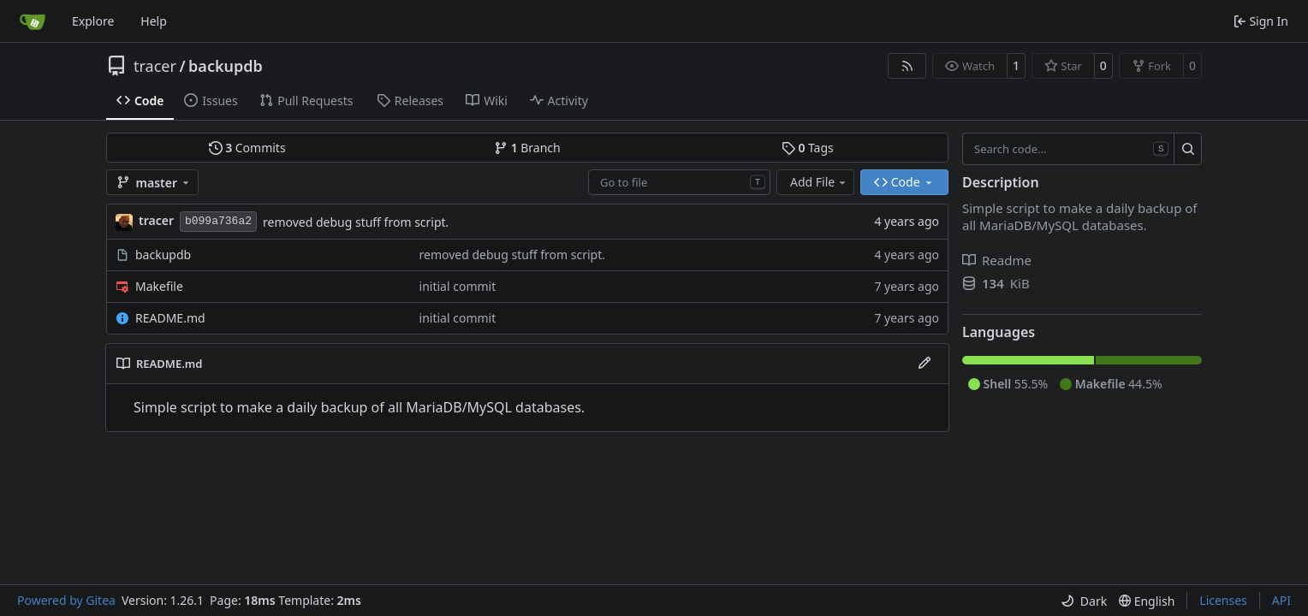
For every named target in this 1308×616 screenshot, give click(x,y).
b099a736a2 (218, 221)
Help (153, 21)
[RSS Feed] (907, 66)
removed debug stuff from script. (356, 222)
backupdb (225, 65)
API (1281, 600)
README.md (170, 318)
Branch (527, 147)
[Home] (32, 21)
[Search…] (1188, 149)
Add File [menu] (819, 182)
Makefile (159, 286)
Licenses (1223, 600)
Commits (247, 147)
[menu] (1084, 601)
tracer (155, 65)
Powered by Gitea (66, 600)
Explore (93, 21)
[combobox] (679, 182)
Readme (997, 260)
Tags (808, 147)
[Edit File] (924, 363)
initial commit (457, 286)
